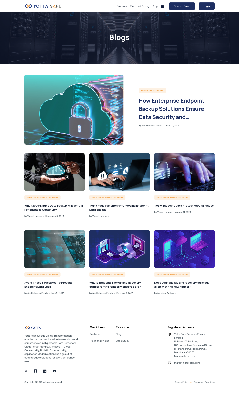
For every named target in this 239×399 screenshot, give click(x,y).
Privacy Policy (182, 384)
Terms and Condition (204, 384)
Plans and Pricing (139, 6)
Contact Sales (182, 6)
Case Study (122, 343)
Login (206, 6)
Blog (155, 6)
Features (121, 6)
